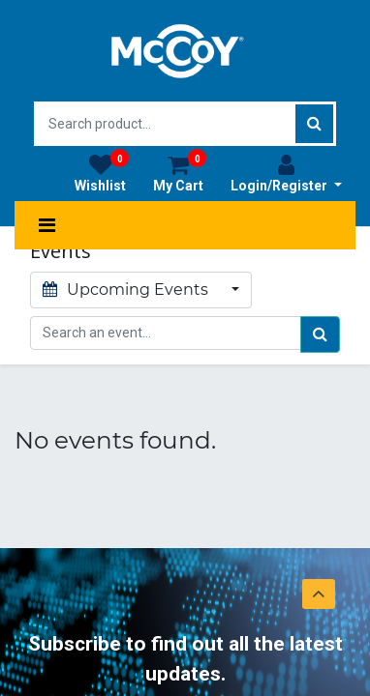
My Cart (179, 173)
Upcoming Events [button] (127, 289)
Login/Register (286, 173)
